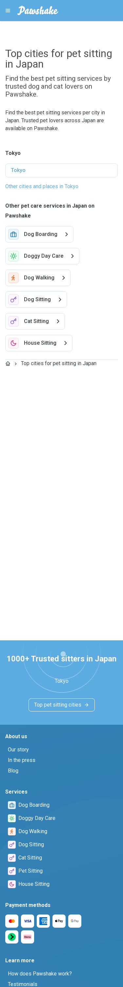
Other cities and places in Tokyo (41, 186)
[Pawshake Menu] (7, 10)
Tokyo (18, 170)
